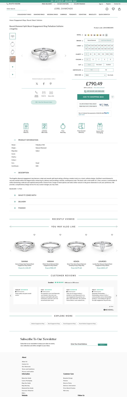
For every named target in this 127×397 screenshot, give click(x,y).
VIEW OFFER (68, 1)
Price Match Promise (64, 371)
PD (106, 35)
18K (94, 35)
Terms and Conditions (28, 369)
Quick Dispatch (104, 14)
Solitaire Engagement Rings (36, 323)
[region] (63, 295)
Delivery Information (64, 369)
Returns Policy (62, 366)
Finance (60, 364)
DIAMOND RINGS (39, 14)
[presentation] (22, 56)
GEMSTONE (82, 14)
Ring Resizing (44, 369)
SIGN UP (102, 344)
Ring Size (78, 75)
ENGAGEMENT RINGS (24, 14)
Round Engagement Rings (70, 323)
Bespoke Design (63, 361)
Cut (79, 64)
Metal (79, 34)
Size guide (110, 75)
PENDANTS (72, 14)
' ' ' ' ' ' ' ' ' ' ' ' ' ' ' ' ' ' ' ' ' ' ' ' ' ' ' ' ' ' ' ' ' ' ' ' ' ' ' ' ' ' (95, 75)
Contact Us (117, 4)
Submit (26, 9)
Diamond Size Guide (46, 371)
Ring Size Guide (44, 366)
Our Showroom (26, 366)
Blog (78, 364)
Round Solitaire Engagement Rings (89, 323)
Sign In (101, 4)
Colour (78, 59)
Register (108, 4)
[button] (11, 296)
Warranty (61, 374)
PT (103, 35)
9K (85, 35)
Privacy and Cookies (28, 371)
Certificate (77, 70)
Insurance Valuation (46, 374)
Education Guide (45, 361)
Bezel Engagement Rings (53, 323)
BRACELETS (92, 14)
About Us (24, 361)
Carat (79, 45)
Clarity (78, 54)
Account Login (81, 361)
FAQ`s (42, 376)
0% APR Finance (79, 4)
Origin (79, 40)
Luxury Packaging (45, 364)
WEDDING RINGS (52, 14)
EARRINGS (63, 14)
